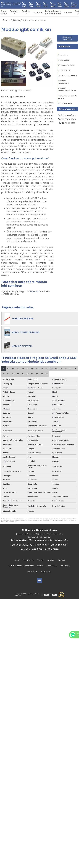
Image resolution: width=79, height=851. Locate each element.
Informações (64, 46)
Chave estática (63, 55)
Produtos (14, 11)
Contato (68, 12)
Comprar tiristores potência (67, 75)
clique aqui (34, 291)
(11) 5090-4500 (67, 119)
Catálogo (38, 12)
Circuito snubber (64, 60)
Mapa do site (32, 571)
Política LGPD (46, 571)
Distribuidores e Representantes (53, 12)
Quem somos (28, 560)
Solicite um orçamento (67, 38)
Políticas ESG (52, 566)
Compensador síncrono (66, 65)
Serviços (26, 11)
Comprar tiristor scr (64, 70)
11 (24, 4)
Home (16, 560)
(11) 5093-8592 (67, 115)
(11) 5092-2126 (67, 123)
